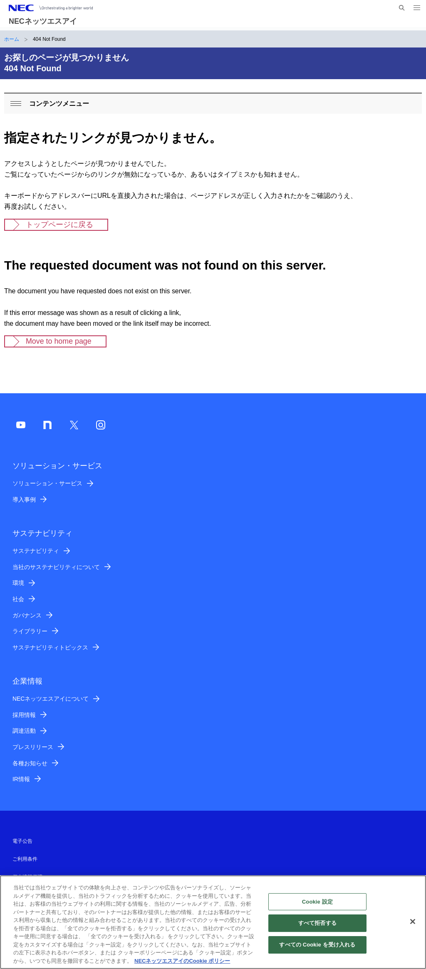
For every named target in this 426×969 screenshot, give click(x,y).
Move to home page (59, 341)
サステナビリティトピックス (50, 647)
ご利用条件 (24, 859)
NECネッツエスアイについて (50, 698)
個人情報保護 (27, 877)
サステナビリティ (35, 550)
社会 (18, 599)
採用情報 (24, 715)
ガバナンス (27, 615)
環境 (18, 582)
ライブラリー (29, 631)
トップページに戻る (59, 224)
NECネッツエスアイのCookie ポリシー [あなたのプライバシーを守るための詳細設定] (182, 965)
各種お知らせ (29, 763)
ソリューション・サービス (47, 483)
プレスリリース (32, 747)
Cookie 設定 (317, 906)
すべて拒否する (317, 928)
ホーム (11, 39)
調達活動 (24, 730)
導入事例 (24, 499)
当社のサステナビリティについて (56, 567)
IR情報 (21, 779)
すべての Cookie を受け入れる (317, 949)
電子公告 (22, 841)
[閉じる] (413, 926)
